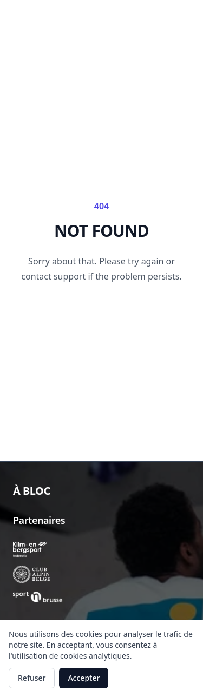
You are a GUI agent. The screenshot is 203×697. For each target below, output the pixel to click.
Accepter (84, 678)
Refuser (31, 678)
